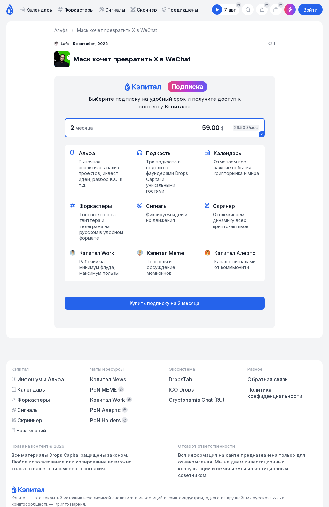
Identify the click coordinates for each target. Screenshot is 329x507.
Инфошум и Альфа (38, 379)
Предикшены (180, 9)
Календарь (36, 9)
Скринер (143, 9)
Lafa (61, 43)
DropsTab (180, 379)
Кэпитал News (108, 379)
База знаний (29, 430)
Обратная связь (267, 379)
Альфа (61, 30)
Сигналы (112, 9)
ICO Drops (181, 389)
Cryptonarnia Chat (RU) (196, 400)
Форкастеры (75, 9)
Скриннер (27, 420)
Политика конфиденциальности (274, 392)
